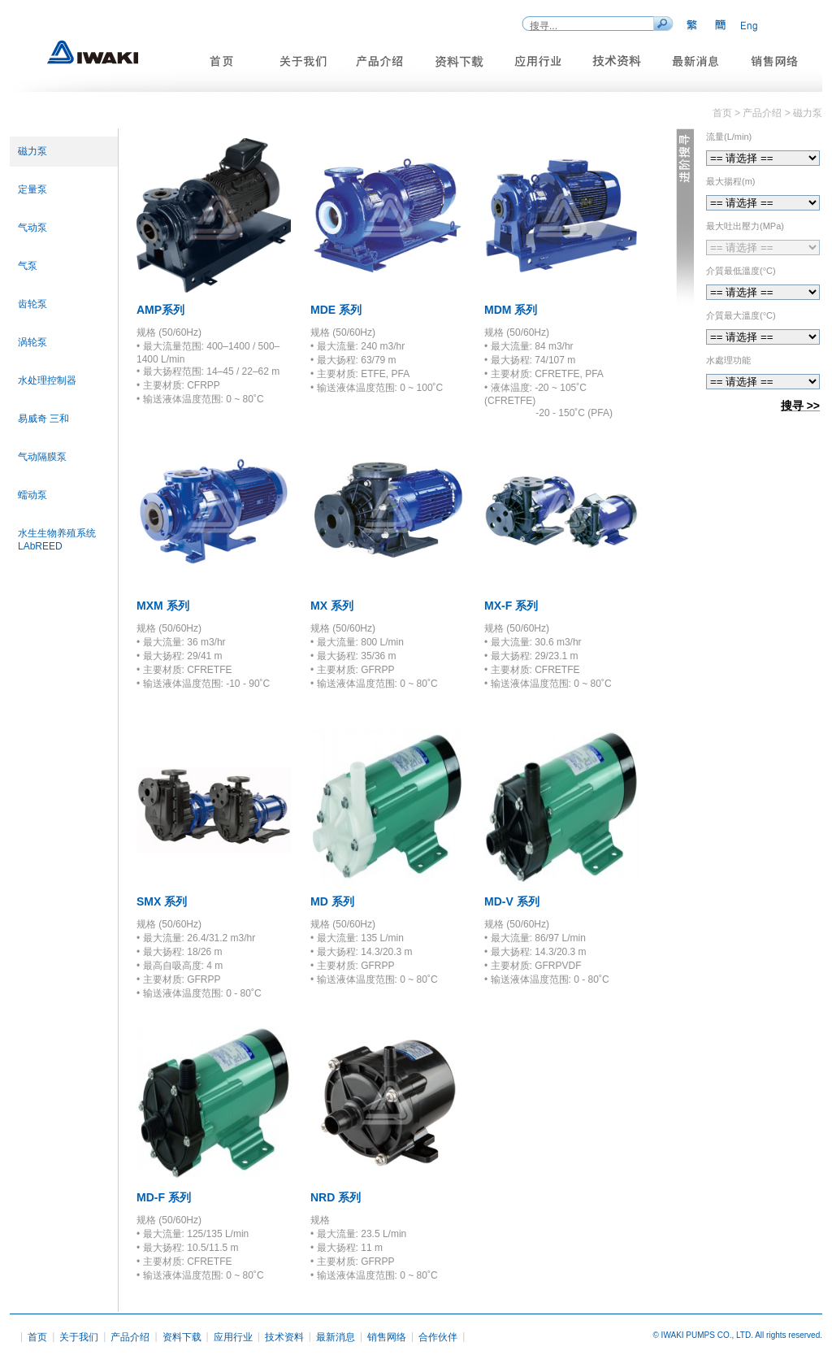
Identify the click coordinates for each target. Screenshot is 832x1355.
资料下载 (182, 1337)
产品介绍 (130, 1337)
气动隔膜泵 (42, 457)
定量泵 (32, 189)
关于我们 (78, 1337)
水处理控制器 (47, 380)
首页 (37, 1337)
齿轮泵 (32, 304)
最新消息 (335, 1337)
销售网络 (386, 1337)
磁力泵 (32, 151)
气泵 (27, 265)
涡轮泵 (32, 342)
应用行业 (233, 1337)
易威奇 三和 (43, 418)
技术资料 (284, 1337)
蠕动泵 (32, 495)
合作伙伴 (437, 1337)
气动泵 (32, 227)
